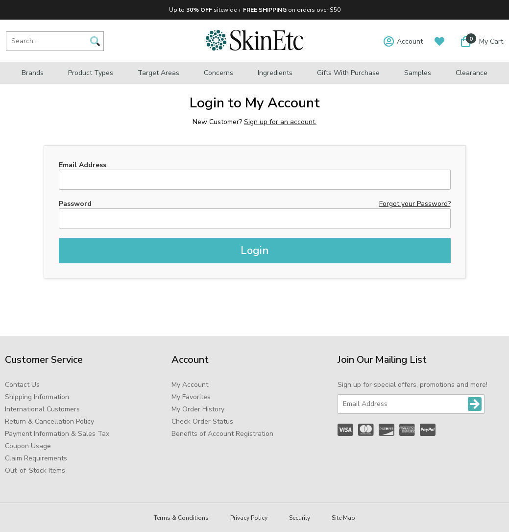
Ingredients (275, 72)
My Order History (197, 409)
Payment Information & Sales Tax (57, 433)
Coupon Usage (28, 446)
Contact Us (22, 384)
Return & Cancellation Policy (49, 421)
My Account (189, 384)
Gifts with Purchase (348, 72)
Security (299, 518)
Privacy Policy (248, 518)
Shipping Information (37, 397)
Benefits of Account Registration (222, 433)
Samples (417, 72)
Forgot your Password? (415, 203)
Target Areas (158, 72)
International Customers (42, 409)
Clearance (471, 72)
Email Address (82, 165)
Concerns (218, 72)
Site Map (343, 518)
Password (75, 203)
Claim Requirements (36, 458)
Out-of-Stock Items (35, 470)
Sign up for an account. (280, 122)
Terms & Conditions (181, 518)
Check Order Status (202, 421)
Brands (33, 72)
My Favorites (191, 397)
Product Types (90, 72)
